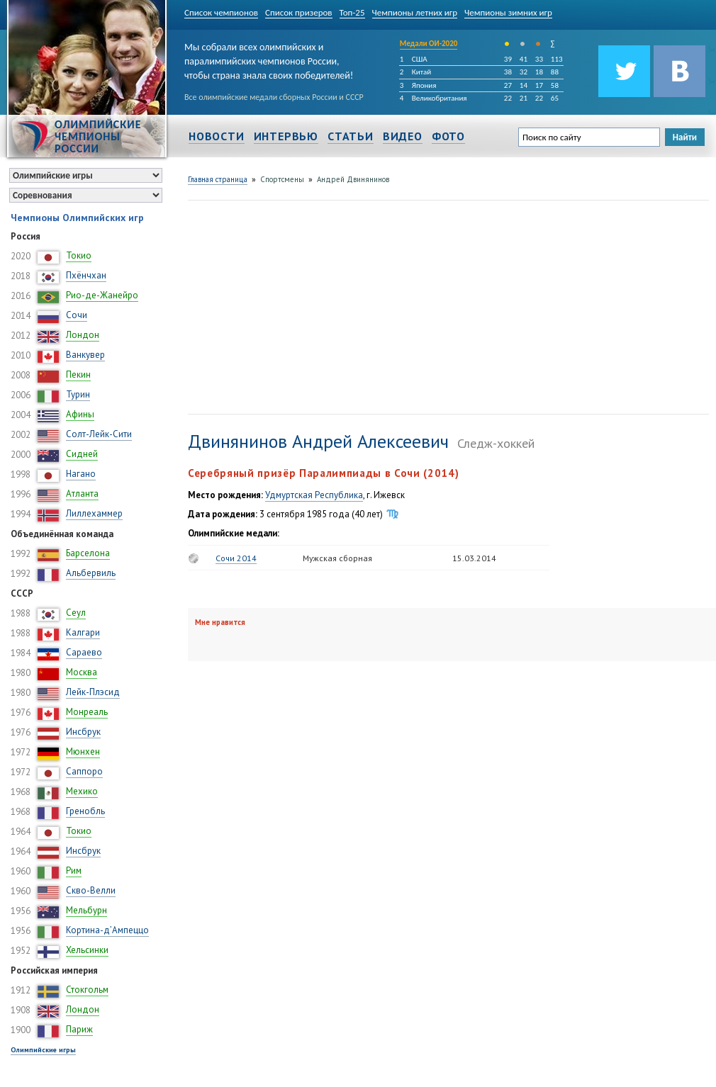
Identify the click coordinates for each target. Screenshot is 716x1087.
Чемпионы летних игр (415, 12)
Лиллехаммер (94, 513)
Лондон (82, 335)
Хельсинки (87, 950)
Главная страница (217, 179)
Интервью (286, 136)
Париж (79, 1029)
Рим (74, 870)
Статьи (351, 136)
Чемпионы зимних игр (508, 12)
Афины (80, 414)
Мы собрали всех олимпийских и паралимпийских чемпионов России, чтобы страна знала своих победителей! (268, 58)
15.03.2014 (474, 558)
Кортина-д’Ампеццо (107, 930)
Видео (403, 136)
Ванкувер (85, 355)
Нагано (81, 474)
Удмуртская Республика (314, 495)
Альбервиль (91, 573)
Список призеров (298, 12)
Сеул (76, 613)
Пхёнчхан (86, 275)
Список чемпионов (221, 12)
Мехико (82, 791)
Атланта (82, 494)
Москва (81, 672)
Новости (217, 136)
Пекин (78, 374)
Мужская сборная (337, 558)
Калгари (83, 632)
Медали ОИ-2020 (429, 43)
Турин (78, 394)
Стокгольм (87, 990)
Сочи (76, 315)
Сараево (84, 652)
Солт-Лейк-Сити (99, 434)
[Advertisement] (370, 305)
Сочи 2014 (236, 558)
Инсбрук (83, 732)
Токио (78, 255)
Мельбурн (86, 910)
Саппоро (84, 771)
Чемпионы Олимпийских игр (77, 217)
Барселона (88, 553)
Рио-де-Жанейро (102, 295)
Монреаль (87, 712)
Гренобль (85, 811)
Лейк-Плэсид (93, 692)
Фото (448, 136)
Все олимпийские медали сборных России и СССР (274, 97)
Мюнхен (83, 751)
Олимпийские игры (43, 1049)
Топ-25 (352, 12)
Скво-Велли (91, 890)
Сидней (82, 454)
